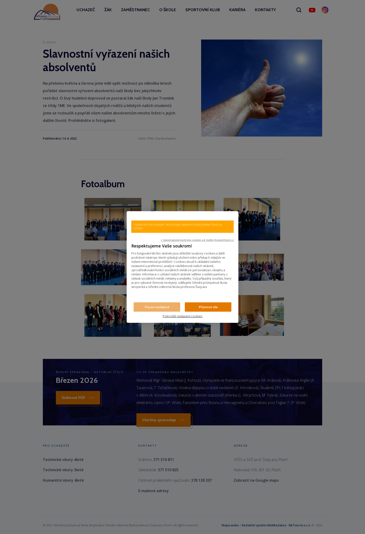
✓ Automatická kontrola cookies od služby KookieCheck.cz (197, 240)
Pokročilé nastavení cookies (182, 316)
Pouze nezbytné (157, 307)
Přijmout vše (208, 307)
